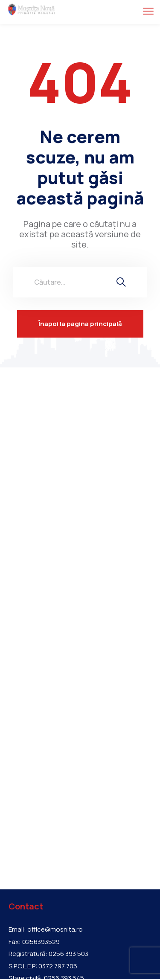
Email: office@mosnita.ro (46, 929)
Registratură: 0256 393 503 (48, 954)
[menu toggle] (148, 11)
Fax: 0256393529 (34, 942)
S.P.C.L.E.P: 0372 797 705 (43, 966)
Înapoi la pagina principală (80, 323)
